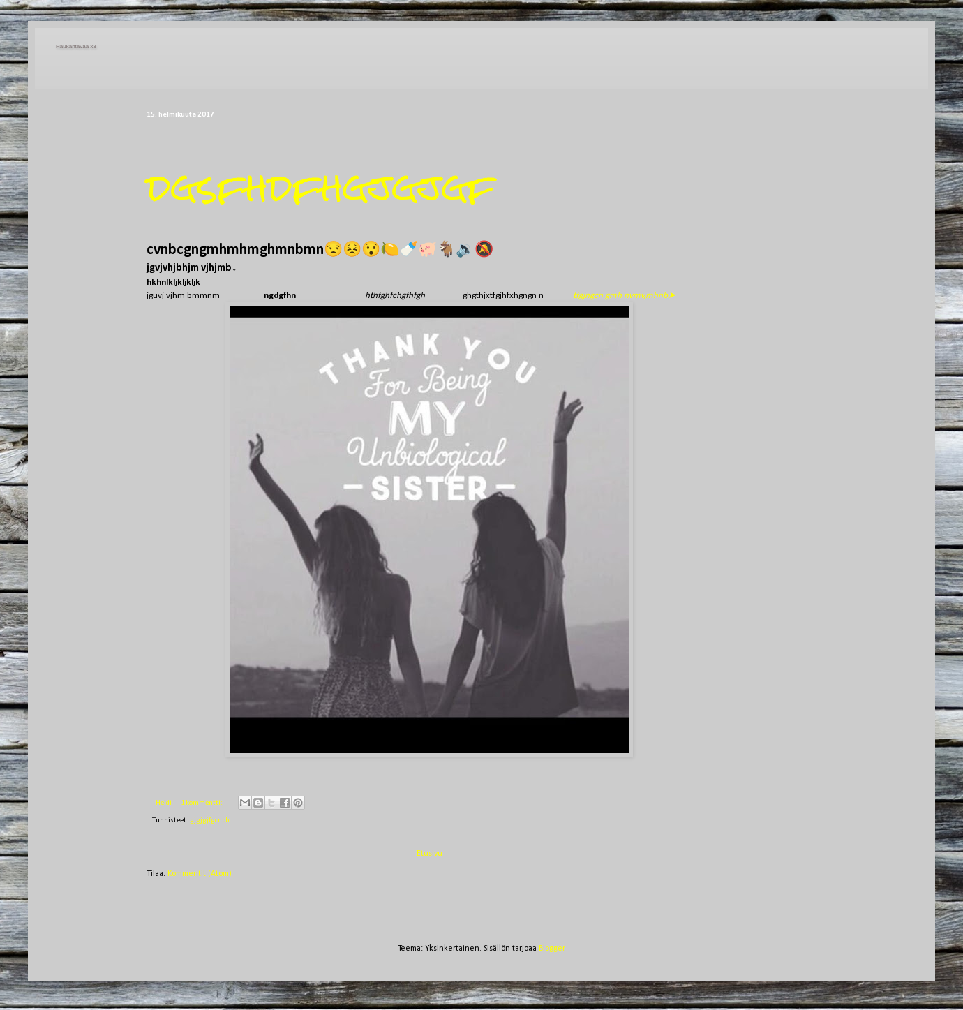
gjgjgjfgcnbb (209, 820)
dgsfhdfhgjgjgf (321, 187)
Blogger (552, 948)
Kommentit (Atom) (199, 874)
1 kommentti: (202, 803)
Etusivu (429, 853)
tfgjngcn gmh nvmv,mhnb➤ (624, 295)
